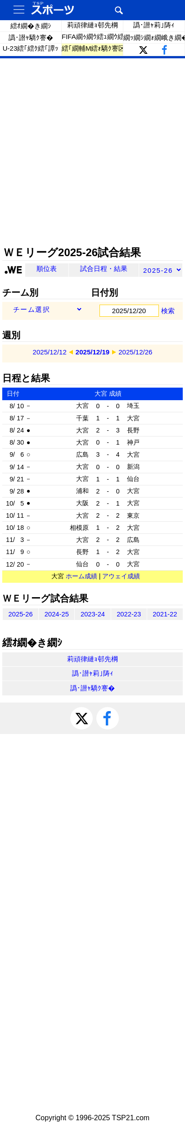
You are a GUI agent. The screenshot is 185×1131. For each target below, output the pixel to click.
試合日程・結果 (103, 268)
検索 (168, 310)
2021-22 (165, 614)
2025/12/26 (135, 352)
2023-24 (93, 614)
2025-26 (21, 614)
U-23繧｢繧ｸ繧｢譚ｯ (31, 48)
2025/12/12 (50, 352)
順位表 (46, 268)
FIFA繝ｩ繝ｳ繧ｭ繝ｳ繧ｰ (92, 36)
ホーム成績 (81, 576)
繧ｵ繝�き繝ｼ (30, 26)
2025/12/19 (92, 352)
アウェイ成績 (121, 576)
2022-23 (129, 614)
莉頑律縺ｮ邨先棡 (92, 25)
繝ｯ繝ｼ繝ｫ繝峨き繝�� (154, 37)
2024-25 (57, 614)
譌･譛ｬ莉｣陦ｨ (154, 25)
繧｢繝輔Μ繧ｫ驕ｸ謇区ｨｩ (92, 48)
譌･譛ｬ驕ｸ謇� (31, 37)
